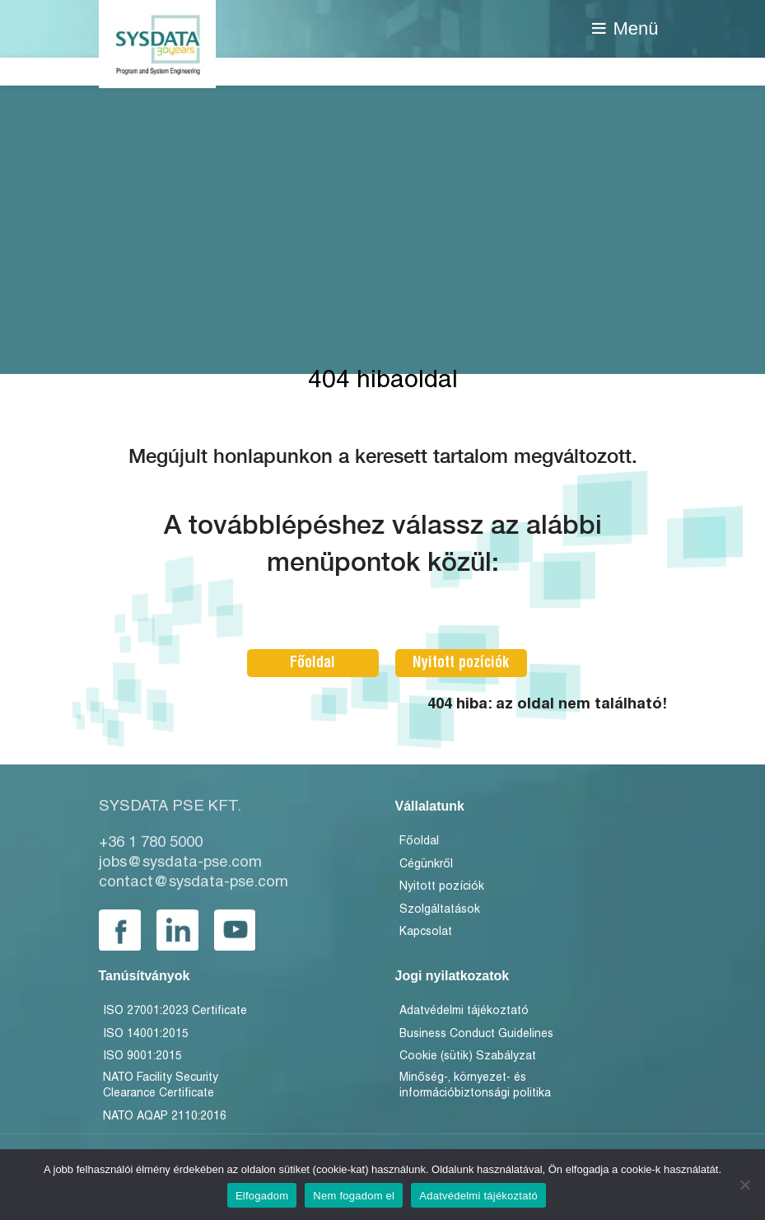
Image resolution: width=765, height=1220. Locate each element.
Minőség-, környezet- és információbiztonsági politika (475, 1086)
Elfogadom (262, 1196)
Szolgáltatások (439, 909)
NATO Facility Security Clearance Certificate (160, 1086)
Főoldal (312, 663)
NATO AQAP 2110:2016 (164, 1116)
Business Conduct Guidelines (476, 1034)
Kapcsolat (425, 932)
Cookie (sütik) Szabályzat (467, 1056)
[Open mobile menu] (625, 28)
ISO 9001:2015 (142, 1056)
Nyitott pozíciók (461, 663)
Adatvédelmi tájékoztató (464, 1011)
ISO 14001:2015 (146, 1034)
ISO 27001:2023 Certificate (175, 1011)
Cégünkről (426, 864)
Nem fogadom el (353, 1196)
